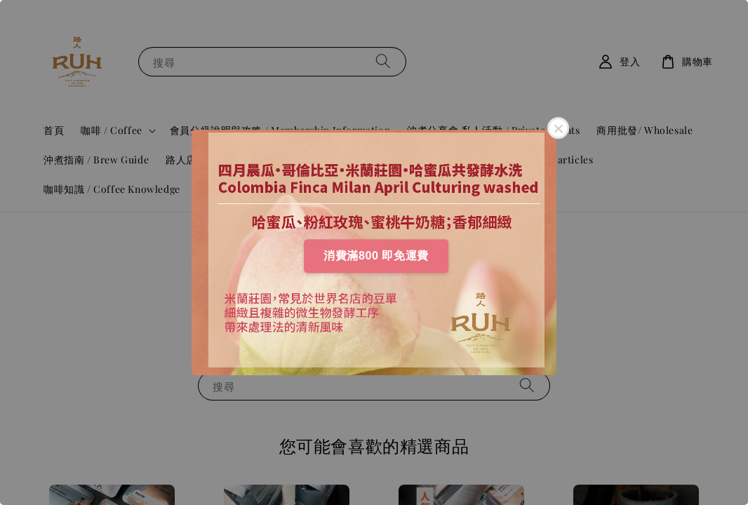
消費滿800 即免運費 (376, 256)
